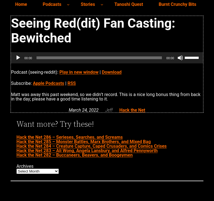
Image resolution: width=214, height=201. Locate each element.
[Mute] (180, 58)
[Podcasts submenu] (68, 4)
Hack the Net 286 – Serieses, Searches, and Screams (69, 137)
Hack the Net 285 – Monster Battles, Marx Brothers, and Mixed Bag (83, 141)
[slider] (99, 57)
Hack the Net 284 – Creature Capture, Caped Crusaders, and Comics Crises (91, 146)
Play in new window (78, 72)
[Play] (18, 58)
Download (111, 72)
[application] (107, 57)
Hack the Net (132, 110)
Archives (24, 166)
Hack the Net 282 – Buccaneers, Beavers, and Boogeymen (74, 155)
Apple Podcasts (48, 83)
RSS (71, 83)
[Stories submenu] (102, 4)
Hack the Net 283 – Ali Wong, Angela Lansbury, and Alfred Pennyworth (87, 150)
